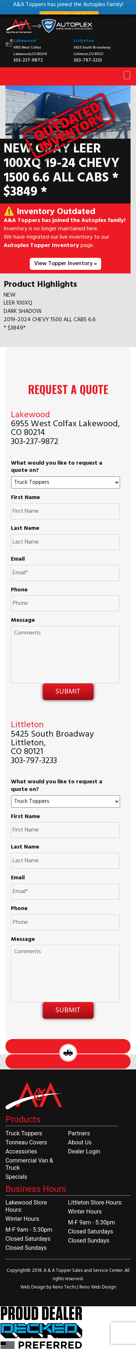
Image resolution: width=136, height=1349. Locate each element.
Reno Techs (65, 1287)
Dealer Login (84, 1151)
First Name (25, 498)
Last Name (25, 528)
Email (18, 559)
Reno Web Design (97, 1287)
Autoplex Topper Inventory (41, 245)
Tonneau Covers (26, 1142)
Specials (16, 1176)
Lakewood (24, 41)
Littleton (84, 41)
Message (23, 620)
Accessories (21, 1151)
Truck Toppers (23, 1133)
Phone (19, 590)
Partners (79, 1133)
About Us (80, 1142)
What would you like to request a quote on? (56, 467)
